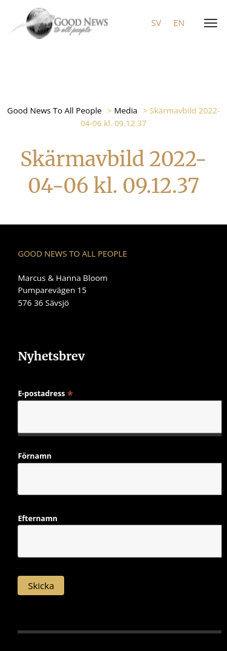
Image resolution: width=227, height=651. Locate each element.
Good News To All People (54, 110)
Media (125, 110)
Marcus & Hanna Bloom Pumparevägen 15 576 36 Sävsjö (62, 290)
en (179, 23)
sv (156, 23)
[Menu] (208, 23)
